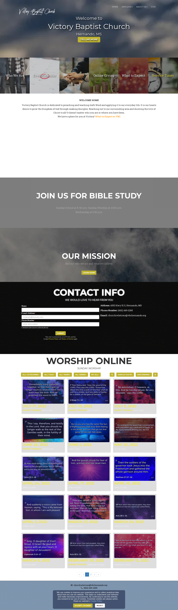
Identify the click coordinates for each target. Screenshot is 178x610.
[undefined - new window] (104, 76)
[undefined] (15, 76)
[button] (89, 273)
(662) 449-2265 (90, 588)
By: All (95, 375)
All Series (80, 375)
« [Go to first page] (79, 574)
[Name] (60, 310)
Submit (60, 333)
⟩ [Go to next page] (94, 574)
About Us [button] (141, 7)
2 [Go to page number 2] (90, 574)
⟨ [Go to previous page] (83, 574)
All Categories (31, 375)
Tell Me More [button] (89, 39)
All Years (64, 375)
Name (24, 306)
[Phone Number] (60, 324)
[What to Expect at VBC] (107, 117)
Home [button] (115, 7)
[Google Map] (129, 336)
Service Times (163, 75)
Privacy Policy (53, 339)
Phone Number (28, 320)
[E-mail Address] (60, 317)
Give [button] (153, 7)
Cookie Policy (96, 601)
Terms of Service (67, 339)
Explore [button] (127, 7)
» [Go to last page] (98, 574)
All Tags (49, 375)
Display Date (125, 375)
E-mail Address (28, 313)
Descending (143, 375)
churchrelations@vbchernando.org (90, 585)
